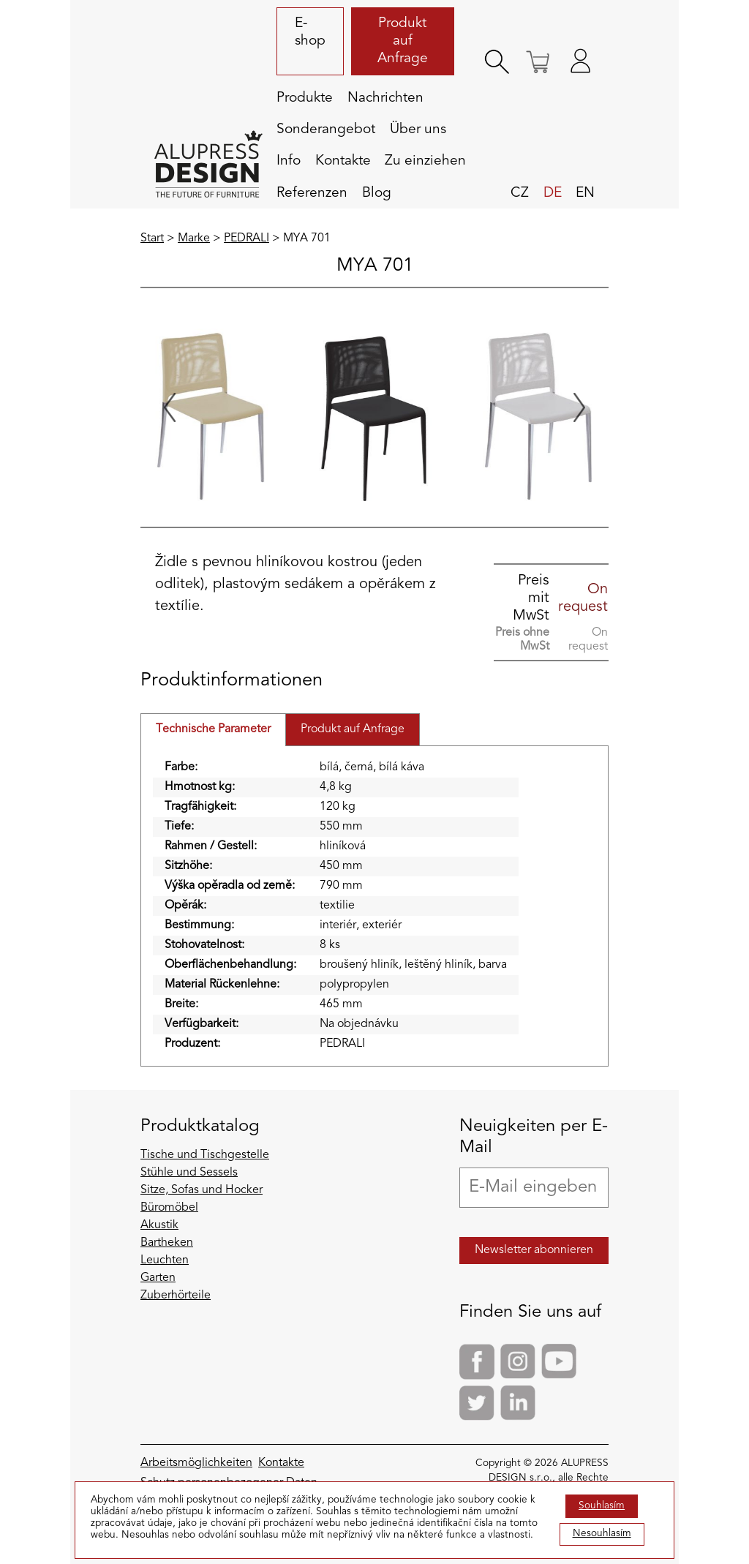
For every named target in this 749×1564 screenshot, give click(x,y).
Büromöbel (169, 1208)
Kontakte (343, 161)
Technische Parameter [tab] (213, 729)
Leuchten (164, 1260)
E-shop (310, 32)
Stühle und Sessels (189, 1172)
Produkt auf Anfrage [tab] (352, 729)
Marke (194, 238)
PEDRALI (246, 238)
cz (520, 193)
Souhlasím (602, 1506)
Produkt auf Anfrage (402, 41)
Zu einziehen (425, 161)
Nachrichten (385, 98)
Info (288, 161)
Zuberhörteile (175, 1295)
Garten (158, 1278)
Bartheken (166, 1243)
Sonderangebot (325, 129)
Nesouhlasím (602, 1533)
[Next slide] (579, 407)
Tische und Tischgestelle (204, 1155)
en (585, 193)
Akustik (159, 1225)
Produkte (304, 98)
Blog (376, 193)
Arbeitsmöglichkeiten (196, 1463)
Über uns (418, 129)
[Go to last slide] (169, 407)
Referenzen (311, 193)
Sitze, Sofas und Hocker (201, 1190)
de (552, 193)
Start (152, 238)
